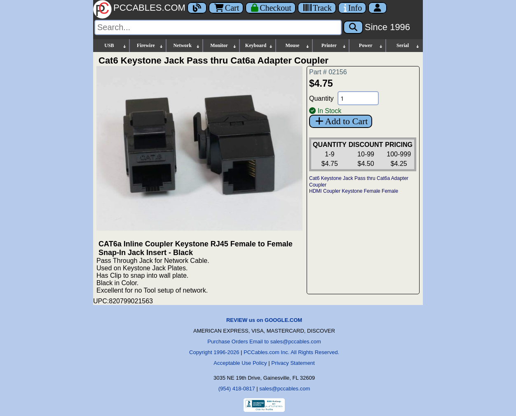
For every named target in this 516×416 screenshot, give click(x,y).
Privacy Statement (293, 363)
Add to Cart (341, 121)
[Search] (218, 27)
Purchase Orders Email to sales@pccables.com (264, 341)
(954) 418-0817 (236, 388)
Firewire (150, 46)
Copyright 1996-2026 (214, 352)
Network (186, 46)
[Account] (377, 8)
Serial (408, 46)
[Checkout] (270, 8)
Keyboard (259, 46)
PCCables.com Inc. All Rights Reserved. (291, 352)
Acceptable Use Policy (240, 363)
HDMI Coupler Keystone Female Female (353, 191)
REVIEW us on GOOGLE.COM (264, 320)
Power (371, 46)
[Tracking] (317, 8)
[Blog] (197, 8)
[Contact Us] (352, 8)
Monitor (223, 46)
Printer (334, 46)
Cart (226, 7)
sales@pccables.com (284, 388)
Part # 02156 (328, 72)
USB (115, 46)
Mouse (297, 46)
